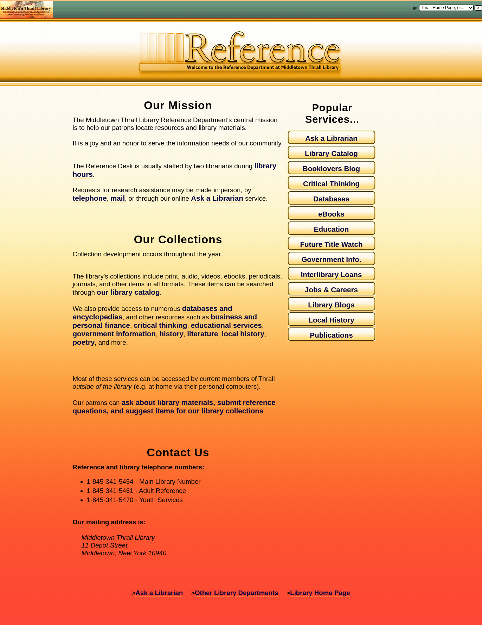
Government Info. (331, 259)
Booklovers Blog (331, 168)
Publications (331, 335)
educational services (226, 325)
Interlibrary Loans (331, 274)
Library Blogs (331, 305)
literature (202, 334)
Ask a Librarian (217, 198)
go (415, 8)
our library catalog (128, 292)
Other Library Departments (236, 592)
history (171, 334)
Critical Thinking (331, 184)
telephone (90, 198)
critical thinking (160, 325)
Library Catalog (331, 153)
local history (243, 334)
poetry (84, 342)
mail (117, 198)
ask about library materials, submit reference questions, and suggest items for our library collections (174, 406)
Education (331, 229)
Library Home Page (320, 592)
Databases (331, 199)
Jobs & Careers (331, 290)
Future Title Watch (331, 244)
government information (114, 334)
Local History (331, 320)
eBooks (331, 214)
